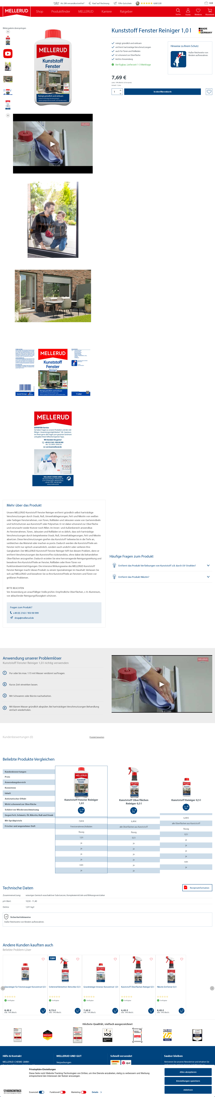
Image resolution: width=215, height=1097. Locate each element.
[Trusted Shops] (137, 3)
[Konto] (188, 10)
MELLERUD (85, 11)
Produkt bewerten (97, 737)
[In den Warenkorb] (81, 810)
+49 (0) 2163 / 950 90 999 (24, 613)
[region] (48, 257)
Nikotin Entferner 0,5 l (166, 986)
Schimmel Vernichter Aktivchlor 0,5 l (64, 986)
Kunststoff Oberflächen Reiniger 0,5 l (137, 986)
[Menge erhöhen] (120, 90)
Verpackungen (63, 1062)
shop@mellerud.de (22, 618)
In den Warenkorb (163, 91)
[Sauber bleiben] (188, 1056)
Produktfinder (60, 11)
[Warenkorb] (210, 12)
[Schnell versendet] (134, 1056)
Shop (39, 11)
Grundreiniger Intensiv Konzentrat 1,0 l (101, 986)
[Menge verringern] (120, 93)
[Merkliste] (198, 10)
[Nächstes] (8, 115)
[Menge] (117, 91)
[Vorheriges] (8, 31)
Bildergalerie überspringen (14, 28)
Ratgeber (126, 11)
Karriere (107, 11)
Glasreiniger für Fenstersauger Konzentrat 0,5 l (25, 986)
